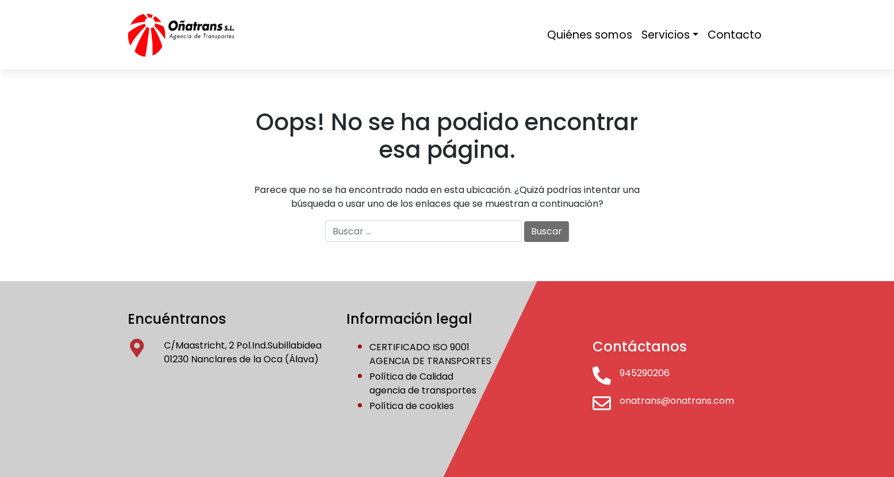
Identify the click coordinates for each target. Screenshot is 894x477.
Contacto (735, 35)
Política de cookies (411, 405)
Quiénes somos (589, 35)
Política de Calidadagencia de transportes (422, 383)
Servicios (665, 35)
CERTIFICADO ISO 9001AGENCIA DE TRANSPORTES (430, 354)
